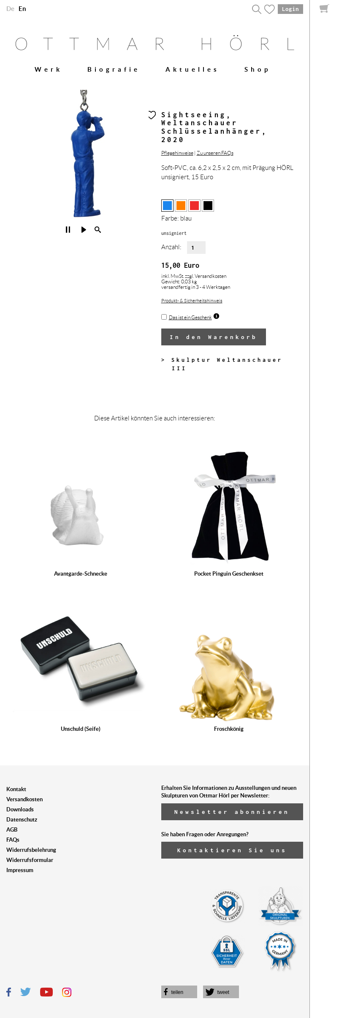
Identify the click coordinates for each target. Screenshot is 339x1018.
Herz (151, 115)
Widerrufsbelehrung (31, 850)
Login (290, 8)
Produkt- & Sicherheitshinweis (191, 300)
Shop (257, 69)
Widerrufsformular (29, 860)
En (22, 8)
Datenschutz (21, 819)
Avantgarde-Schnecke (80, 574)
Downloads (20, 809)
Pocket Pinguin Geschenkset (228, 574)
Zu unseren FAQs (215, 153)
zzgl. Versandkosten (205, 276)
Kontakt (16, 789)
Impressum (19, 870)
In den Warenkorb (214, 337)
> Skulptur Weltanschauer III (222, 364)
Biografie (113, 69)
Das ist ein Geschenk (190, 317)
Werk (48, 69)
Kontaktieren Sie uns (232, 850)
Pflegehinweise (177, 153)
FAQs (12, 840)
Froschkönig (229, 729)
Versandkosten (24, 799)
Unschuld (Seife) (80, 729)
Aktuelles (192, 69)
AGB (11, 830)
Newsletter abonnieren (232, 811)
